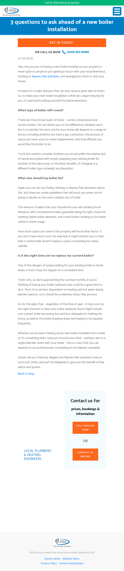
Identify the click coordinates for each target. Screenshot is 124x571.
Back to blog (26, 373)
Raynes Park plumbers (46, 76)
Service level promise (71, 563)
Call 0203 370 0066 (85, 428)
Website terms (71, 558)
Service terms (52, 558)
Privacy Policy (49, 563)
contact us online (85, 454)
